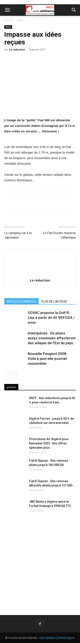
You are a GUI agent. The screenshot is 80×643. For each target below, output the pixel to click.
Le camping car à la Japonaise (18, 235)
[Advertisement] (40, 561)
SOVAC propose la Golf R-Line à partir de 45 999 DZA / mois (51, 318)
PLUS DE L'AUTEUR (54, 301)
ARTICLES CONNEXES (21, 301)
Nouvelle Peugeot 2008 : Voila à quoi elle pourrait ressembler (48, 359)
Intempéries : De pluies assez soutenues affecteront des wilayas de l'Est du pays (52, 338)
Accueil (8, 20)
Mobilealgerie (66, 638)
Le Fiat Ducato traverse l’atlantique (59, 235)
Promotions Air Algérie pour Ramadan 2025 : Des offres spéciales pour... (49, 443)
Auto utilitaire (47, 638)
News (20, 20)
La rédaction (17, 49)
